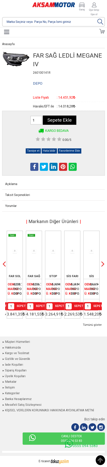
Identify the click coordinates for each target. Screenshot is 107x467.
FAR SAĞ (34, 276)
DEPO (17, 289)
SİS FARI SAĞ (72, 276)
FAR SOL (15, 276)
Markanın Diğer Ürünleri (53, 221)
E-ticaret (44, 461)
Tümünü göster (92, 324)
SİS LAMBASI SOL (91, 276)
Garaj (82, 9)
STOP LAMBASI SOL (53, 276)
